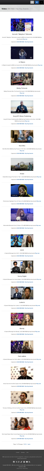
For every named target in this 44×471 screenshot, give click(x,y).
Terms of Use (19, 468)
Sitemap (23, 452)
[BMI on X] (17, 461)
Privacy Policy (25, 468)
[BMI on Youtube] (27, 461)
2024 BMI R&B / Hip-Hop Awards (25, 42)
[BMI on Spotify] (24, 461)
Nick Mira (22, 146)
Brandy (22, 328)
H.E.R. (22, 250)
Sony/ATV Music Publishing (22, 116)
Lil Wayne (22, 62)
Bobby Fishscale (22, 88)
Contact (17, 452)
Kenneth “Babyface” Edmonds (22, 34)
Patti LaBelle (22, 356)
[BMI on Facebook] (14, 461)
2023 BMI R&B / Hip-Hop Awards (25, 68)
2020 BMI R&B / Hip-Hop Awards (25, 95)
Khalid (22, 174)
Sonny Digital (22, 276)
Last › (29, 444)
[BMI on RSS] (30, 461)
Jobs (27, 452)
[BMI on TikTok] (22, 461)
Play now (25, 39)
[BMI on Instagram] (19, 461)
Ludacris (22, 302)
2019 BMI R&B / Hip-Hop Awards (25, 386)
